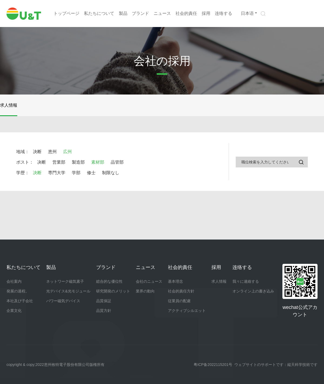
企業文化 (14, 310)
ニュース (162, 13)
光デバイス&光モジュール (68, 291)
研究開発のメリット (113, 291)
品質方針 (103, 310)
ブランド (140, 13)
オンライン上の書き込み (253, 291)
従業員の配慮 (179, 301)
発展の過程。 (17, 291)
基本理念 (175, 281)
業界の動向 (145, 291)
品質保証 (103, 301)
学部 (76, 172)
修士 (91, 172)
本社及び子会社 (19, 301)
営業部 (58, 162)
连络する (223, 13)
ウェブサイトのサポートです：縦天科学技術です (276, 364)
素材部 (97, 162)
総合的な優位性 (109, 281)
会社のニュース (149, 281)
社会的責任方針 (181, 291)
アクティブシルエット (187, 310)
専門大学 (56, 172)
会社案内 (14, 281)
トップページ (66, 13)
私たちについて (99, 13)
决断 (37, 151)
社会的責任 (186, 13)
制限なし (110, 172)
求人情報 (8, 105)
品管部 (117, 162)
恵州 (52, 151)
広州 (67, 151)
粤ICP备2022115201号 (213, 364)
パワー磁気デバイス (63, 301)
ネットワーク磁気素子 (65, 281)
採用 (206, 13)
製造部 (78, 162)
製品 (123, 13)
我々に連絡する (245, 281)
